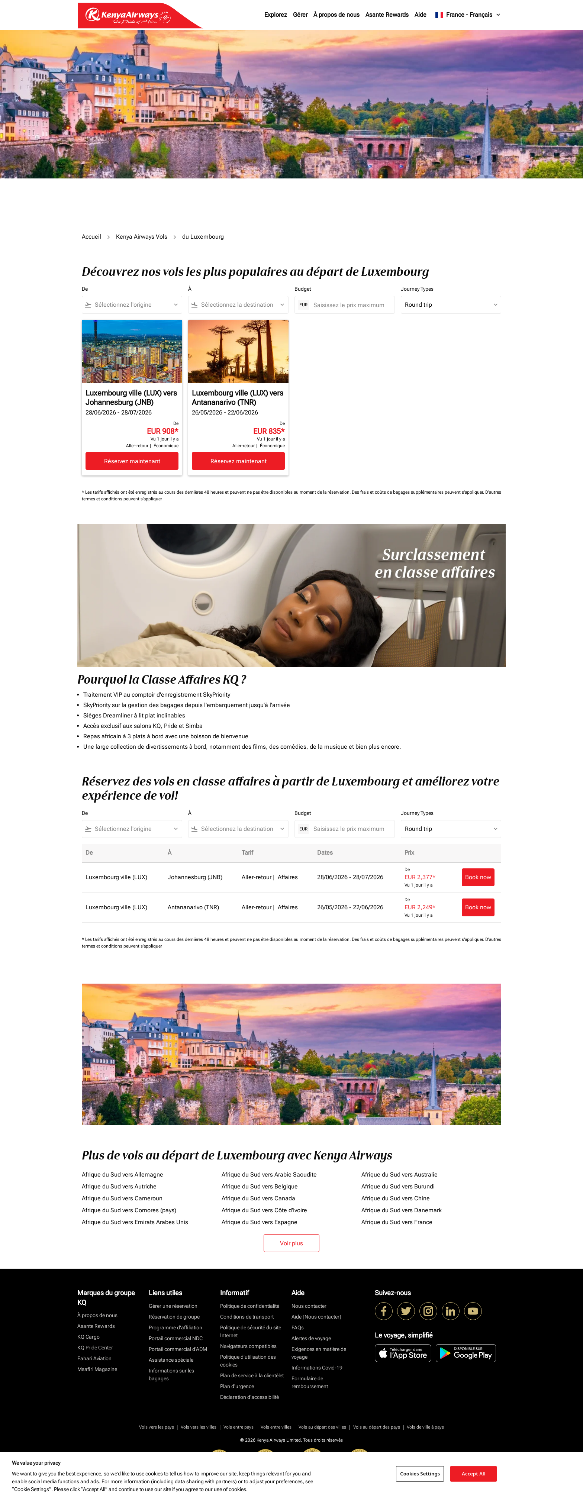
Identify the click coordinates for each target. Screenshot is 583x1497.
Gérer (300, 14)
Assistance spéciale (171, 1360)
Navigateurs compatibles (248, 1346)
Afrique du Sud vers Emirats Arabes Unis (135, 1222)
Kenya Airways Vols (141, 236)
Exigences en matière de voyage (319, 1353)
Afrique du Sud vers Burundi (398, 1186)
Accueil (91, 236)
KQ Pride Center (95, 1348)
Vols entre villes (276, 1427)
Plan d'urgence (237, 1386)
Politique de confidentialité (249, 1306)
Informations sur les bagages (171, 1374)
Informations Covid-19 (317, 1368)
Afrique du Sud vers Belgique (260, 1186)
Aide (420, 14)
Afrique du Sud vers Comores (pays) (129, 1210)
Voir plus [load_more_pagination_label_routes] (291, 1243)
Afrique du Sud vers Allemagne (122, 1174)
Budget (302, 289)
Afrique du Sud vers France (396, 1222)
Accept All (474, 1473)
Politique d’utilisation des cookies (248, 1361)
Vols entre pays (238, 1427)
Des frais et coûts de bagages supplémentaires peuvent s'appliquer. (418, 492)
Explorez (275, 14)
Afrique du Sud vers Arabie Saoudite (269, 1174)
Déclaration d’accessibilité (249, 1397)
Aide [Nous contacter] (316, 1317)
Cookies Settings (420, 1473)
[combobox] (135, 304)
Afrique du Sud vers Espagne (259, 1222)
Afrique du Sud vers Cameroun (122, 1198)
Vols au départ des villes (322, 1427)
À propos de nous (336, 14)
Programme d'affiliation (175, 1327)
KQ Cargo (88, 1337)
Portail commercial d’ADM (178, 1349)
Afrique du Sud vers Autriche (119, 1186)
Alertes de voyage (311, 1338)
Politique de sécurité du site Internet (250, 1331)
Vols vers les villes (198, 1427)
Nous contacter (309, 1306)
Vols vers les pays (156, 1427)
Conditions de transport (247, 1317)
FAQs (298, 1327)
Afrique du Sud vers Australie (399, 1174)
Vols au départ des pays (376, 1427)
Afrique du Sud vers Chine (395, 1198)
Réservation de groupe (174, 1317)
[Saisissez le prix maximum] (350, 305)
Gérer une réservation (173, 1306)
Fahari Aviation (94, 1358)
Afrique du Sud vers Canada (258, 1198)
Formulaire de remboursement (310, 1382)
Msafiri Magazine (97, 1369)
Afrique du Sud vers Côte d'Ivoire (264, 1210)
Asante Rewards (387, 14)
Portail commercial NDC (176, 1338)
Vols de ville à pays (425, 1427)
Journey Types (417, 289)
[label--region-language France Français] (468, 14)
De (85, 289)
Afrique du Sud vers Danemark (401, 1210)
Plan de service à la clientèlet (252, 1375)
